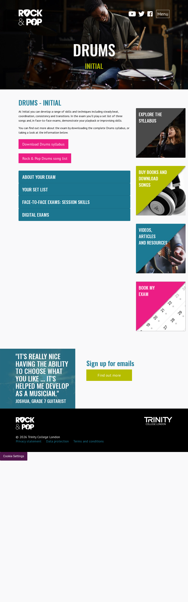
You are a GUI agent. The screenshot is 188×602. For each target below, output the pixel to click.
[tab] (74, 177)
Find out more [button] (109, 375)
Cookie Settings (13, 456)
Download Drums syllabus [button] (43, 144)
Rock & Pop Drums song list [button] (44, 158)
